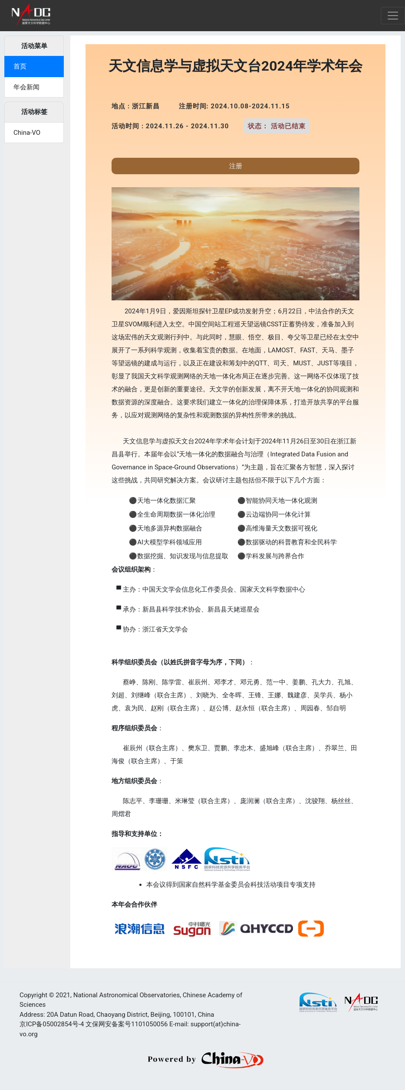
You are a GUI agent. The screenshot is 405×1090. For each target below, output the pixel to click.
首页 (19, 66)
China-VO (26, 133)
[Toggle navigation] (393, 15)
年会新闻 (26, 87)
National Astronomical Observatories (126, 995)
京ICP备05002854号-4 (52, 1024)
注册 (235, 166)
